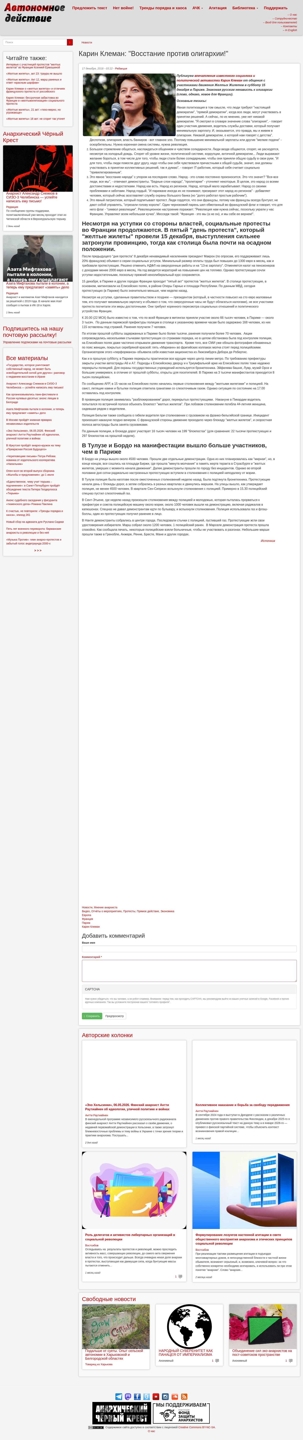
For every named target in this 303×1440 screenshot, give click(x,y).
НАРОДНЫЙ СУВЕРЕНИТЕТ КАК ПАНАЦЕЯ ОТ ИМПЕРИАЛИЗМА (186, 1353)
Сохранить (92, 1016)
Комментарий (92, 957)
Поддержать (276, 8)
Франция (87, 918)
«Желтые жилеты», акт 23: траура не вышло (34, 73)
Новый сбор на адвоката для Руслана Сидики (35, 521)
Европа (86, 915)
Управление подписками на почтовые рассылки (37, 342)
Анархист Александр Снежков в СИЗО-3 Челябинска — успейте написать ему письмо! (31, 197)
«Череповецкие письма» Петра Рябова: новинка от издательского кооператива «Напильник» (31, 460)
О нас (151, 1431)
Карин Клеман (91, 926)
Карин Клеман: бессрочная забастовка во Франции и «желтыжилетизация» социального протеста (35, 100)
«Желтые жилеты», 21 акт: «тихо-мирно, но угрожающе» (33, 111)
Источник (268, 540)
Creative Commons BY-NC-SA (196, 1427)
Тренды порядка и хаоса (163, 8)
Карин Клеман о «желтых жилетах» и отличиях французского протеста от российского (35, 90)
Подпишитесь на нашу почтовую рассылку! (33, 331)
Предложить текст (89, 8)
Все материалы (27, 358)
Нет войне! (123, 8)
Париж (86, 922)
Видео (86, 911)
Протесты (129, 911)
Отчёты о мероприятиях (106, 911)
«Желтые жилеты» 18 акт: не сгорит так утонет (35, 118)
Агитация (217, 8)
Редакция (121, 68)
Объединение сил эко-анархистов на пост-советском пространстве (262, 1353)
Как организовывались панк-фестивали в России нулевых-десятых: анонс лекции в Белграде (32, 398)
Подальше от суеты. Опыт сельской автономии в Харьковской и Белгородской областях (114, 1354)
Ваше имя (88, 942)
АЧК (197, 8)
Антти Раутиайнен (96, 1115)
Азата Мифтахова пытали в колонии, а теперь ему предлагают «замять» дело (37, 285)
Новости (87, 42)
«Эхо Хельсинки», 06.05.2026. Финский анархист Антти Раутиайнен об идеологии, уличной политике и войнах (33, 434)
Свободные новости (109, 1299)
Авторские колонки (107, 1035)
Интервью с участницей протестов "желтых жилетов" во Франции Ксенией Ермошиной (33, 66)
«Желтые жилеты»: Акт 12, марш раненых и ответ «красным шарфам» (33, 81)
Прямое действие (148, 911)
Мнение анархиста (105, 907)
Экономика (167, 911)
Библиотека (245, 8)
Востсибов (91, 1245)
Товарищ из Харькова (98, 1364)
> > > (38, 550)
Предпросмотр (114, 1016)
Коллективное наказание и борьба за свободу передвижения (243, 1105)
